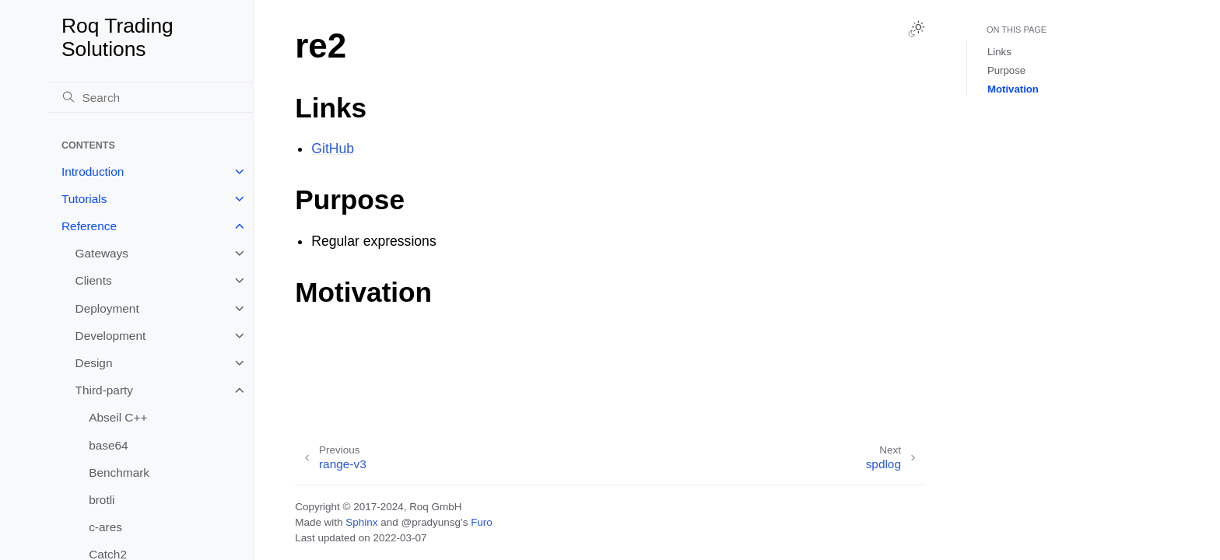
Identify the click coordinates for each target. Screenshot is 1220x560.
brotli (101, 499)
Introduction (92, 171)
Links (999, 52)
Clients (93, 280)
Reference (89, 226)
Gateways (101, 253)
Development (110, 335)
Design (94, 362)
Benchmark (119, 472)
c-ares (105, 527)
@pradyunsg (431, 522)
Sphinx (361, 522)
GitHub (332, 148)
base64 (108, 445)
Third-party (104, 390)
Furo (482, 522)
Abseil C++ (118, 417)
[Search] (150, 97)
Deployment (107, 308)
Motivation (1013, 89)
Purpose (1006, 70)
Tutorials (84, 198)
